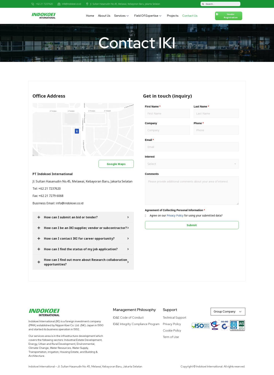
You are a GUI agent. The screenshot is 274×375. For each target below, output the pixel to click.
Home (90, 16)
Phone (199, 123)
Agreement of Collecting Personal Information (175, 210)
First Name (153, 106)
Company (151, 123)
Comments (152, 173)
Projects (172, 16)
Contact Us (190, 16)
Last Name (201, 106)
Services (122, 16)
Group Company (228, 311)
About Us (104, 16)
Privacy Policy (175, 215)
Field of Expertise (148, 16)
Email (149, 139)
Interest (150, 156)
